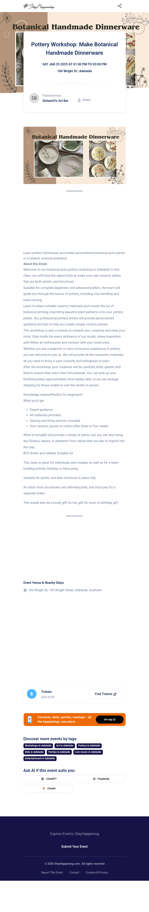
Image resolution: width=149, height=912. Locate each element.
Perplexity (100, 778)
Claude (48, 788)
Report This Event (52, 872)
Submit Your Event (74, 846)
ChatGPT (48, 778)
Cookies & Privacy (97, 872)
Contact (74, 872)
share (84, 100)
